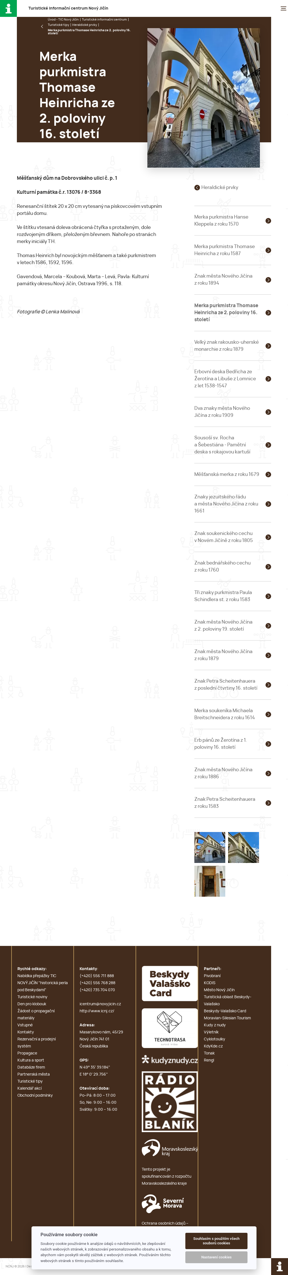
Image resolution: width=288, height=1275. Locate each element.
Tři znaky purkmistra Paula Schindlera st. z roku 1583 (223, 596)
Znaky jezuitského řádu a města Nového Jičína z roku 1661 (226, 503)
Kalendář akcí (29, 1088)
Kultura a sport (30, 1060)
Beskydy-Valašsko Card (225, 1011)
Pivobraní (212, 976)
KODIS (209, 983)
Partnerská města (33, 1074)
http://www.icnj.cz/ (97, 1011)
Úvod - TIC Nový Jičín (63, 19)
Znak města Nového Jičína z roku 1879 (223, 655)
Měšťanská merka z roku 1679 (226, 474)
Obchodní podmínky (35, 1096)
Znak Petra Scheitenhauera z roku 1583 (224, 803)
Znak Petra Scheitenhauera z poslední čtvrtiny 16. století (225, 685)
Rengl (209, 1060)
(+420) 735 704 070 (97, 990)
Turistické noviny (32, 997)
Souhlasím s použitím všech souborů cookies (216, 1240)
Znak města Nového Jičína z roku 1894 (223, 279)
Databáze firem (31, 1067)
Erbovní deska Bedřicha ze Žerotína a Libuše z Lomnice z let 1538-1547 (225, 378)
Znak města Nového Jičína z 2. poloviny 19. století (223, 625)
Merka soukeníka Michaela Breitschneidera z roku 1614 (224, 714)
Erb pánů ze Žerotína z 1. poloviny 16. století (220, 744)
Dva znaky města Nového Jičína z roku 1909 (222, 412)
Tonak (209, 1053)
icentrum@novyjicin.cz (100, 1004)
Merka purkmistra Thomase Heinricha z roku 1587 (224, 250)
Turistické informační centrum (104, 19)
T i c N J (68, 8)
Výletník (211, 1032)
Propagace (27, 1053)
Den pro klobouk (31, 1004)
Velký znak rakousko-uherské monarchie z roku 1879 (226, 346)
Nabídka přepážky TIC (36, 976)
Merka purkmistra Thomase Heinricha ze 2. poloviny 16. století (226, 312)
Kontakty (25, 1032)
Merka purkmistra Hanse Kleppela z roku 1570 (221, 220)
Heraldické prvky (84, 24)
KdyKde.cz (213, 1046)
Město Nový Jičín (219, 990)
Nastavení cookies (216, 1257)
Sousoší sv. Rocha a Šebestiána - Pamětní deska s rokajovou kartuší (222, 444)
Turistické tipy (58, 24)
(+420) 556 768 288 (97, 983)
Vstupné (25, 1025)
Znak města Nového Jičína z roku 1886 (223, 773)
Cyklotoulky (214, 1039)
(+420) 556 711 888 (97, 976)
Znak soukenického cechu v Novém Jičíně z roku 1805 (223, 537)
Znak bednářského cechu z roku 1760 (222, 566)
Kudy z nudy (215, 1025)
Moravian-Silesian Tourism (227, 1018)
